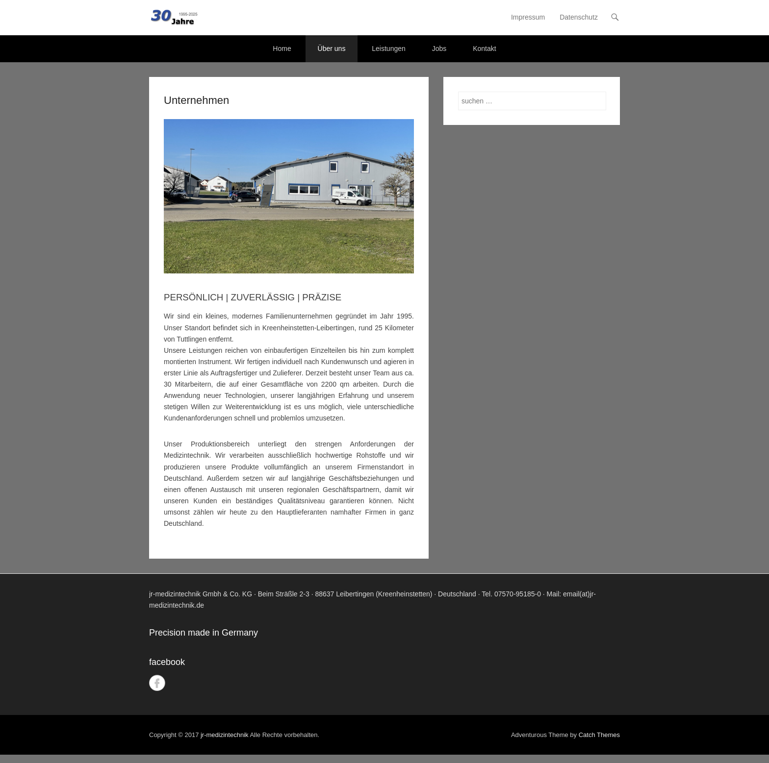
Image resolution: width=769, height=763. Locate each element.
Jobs (439, 48)
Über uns (332, 48)
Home (282, 48)
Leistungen (389, 48)
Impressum (528, 17)
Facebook (157, 683)
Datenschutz (579, 17)
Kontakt (484, 48)
